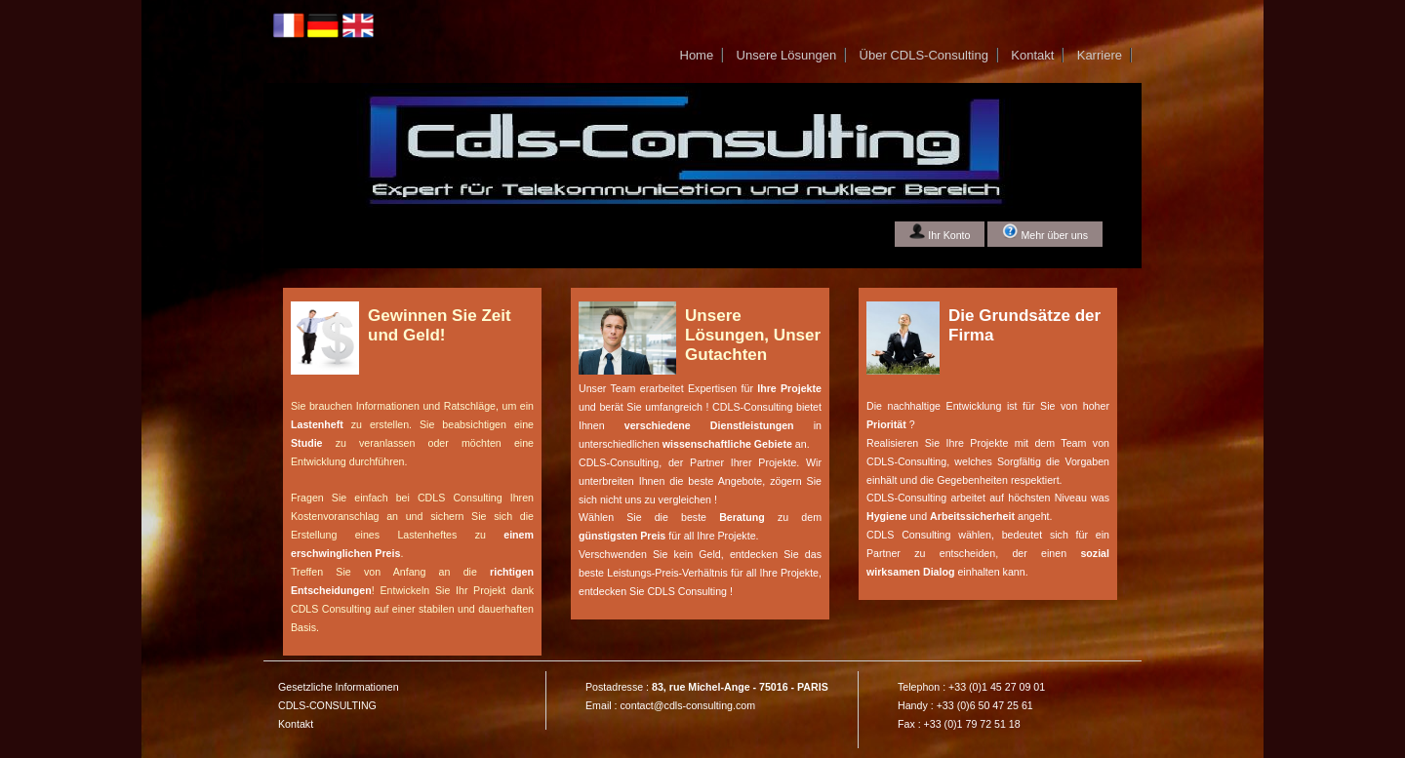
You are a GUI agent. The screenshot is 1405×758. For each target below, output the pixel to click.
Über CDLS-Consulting (924, 55)
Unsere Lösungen (787, 55)
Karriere (1099, 55)
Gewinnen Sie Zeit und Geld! (439, 325)
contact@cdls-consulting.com (687, 705)
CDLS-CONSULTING (327, 705)
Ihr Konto (939, 232)
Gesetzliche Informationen (338, 687)
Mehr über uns (1045, 232)
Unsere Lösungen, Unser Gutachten (753, 335)
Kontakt (1032, 55)
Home (696, 55)
